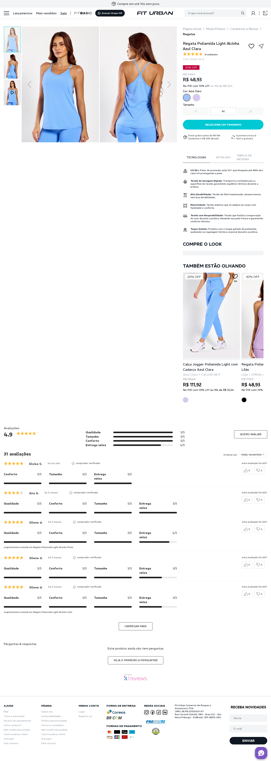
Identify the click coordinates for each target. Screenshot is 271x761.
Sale (63, 13)
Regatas (189, 34)
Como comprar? (13, 725)
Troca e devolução (14, 716)
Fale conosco (11, 743)
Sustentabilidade (51, 716)
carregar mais (136, 626)
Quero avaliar (250, 434)
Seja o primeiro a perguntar (136, 660)
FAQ (6, 711)
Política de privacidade (54, 720)
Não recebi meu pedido (17, 729)
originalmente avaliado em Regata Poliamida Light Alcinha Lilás (38, 612)
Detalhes (223, 157)
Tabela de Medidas (244, 157)
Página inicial (192, 29)
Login (82, 711)
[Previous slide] (29, 84)
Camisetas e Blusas (244, 29)
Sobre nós (47, 711)
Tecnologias (196, 157)
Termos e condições (52, 725)
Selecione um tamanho (223, 124)
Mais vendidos (46, 13)
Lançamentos (22, 13)
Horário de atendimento (17, 720)
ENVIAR (248, 741)
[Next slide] (169, 84)
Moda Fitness (215, 29)
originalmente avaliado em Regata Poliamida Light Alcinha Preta (38, 547)
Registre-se (85, 716)
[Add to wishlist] (251, 46)
